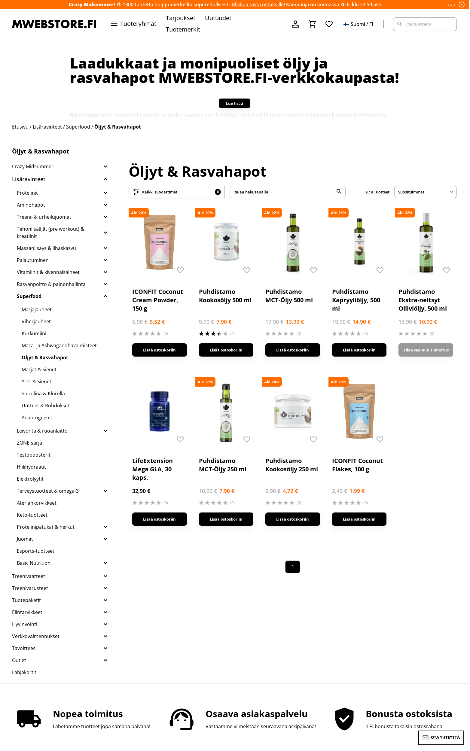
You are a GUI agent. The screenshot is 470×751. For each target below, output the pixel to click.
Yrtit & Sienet (36, 381)
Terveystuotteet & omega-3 (48, 491)
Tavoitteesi (24, 648)
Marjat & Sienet (39, 369)
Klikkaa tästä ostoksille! (258, 4)
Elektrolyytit (30, 479)
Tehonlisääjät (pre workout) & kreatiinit (50, 232)
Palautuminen (33, 260)
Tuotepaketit (26, 600)
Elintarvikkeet (27, 612)
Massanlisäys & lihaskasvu (46, 248)
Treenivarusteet (30, 588)
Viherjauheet (36, 321)
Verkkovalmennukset (36, 636)
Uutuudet (218, 18)
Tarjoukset (180, 18)
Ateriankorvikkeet (36, 503)
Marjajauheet (37, 309)
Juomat (25, 539)
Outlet (19, 660)
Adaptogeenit (37, 417)
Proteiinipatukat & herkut (46, 527)
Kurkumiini (34, 333)
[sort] (425, 192)
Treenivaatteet (28, 576)
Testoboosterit (33, 455)
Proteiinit (27, 193)
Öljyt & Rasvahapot (45, 357)
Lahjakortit (24, 672)
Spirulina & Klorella (43, 393)
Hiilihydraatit (31, 467)
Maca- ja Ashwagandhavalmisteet (59, 345)
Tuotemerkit (183, 29)
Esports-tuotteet (35, 551)
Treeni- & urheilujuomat (44, 217)
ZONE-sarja (29, 442)
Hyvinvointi (24, 624)
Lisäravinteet (28, 179)
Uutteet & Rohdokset (45, 405)
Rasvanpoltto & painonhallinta (51, 284)
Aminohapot (31, 205)
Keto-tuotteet (32, 515)
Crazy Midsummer (32, 166)
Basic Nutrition (33, 563)
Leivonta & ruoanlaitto (42, 430)
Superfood (29, 296)
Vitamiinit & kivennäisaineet (48, 272)
